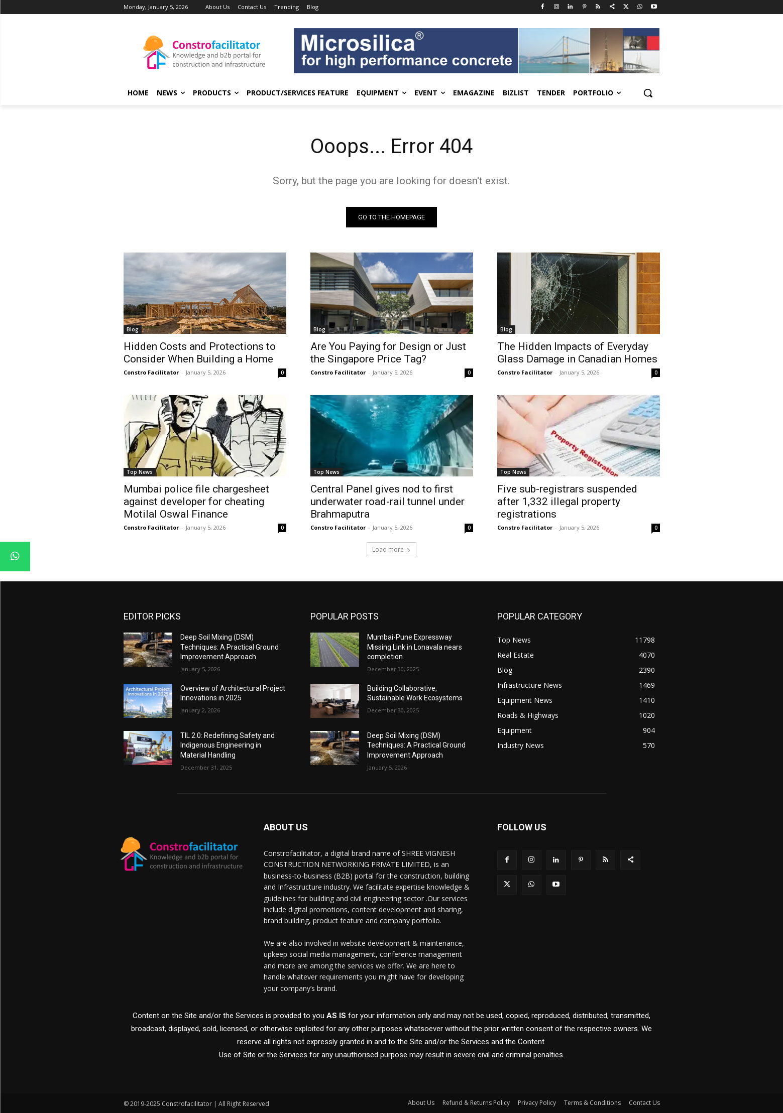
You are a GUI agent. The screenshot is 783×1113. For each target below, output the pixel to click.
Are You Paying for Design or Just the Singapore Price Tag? (388, 352)
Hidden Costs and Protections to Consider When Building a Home (200, 352)
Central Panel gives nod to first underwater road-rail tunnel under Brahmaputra (387, 501)
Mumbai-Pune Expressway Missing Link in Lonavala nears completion (414, 647)
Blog (133, 329)
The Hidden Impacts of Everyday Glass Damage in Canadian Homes (577, 352)
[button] (648, 93)
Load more (391, 549)
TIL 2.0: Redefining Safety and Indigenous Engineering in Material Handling (227, 745)
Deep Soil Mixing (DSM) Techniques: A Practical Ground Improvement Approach (229, 647)
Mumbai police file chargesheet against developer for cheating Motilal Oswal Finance (196, 501)
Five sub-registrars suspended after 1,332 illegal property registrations (567, 501)
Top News (140, 471)
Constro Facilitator (151, 372)
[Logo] (204, 52)
